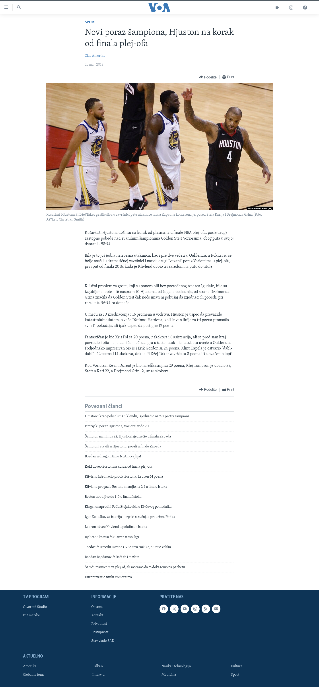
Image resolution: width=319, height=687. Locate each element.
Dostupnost (99, 632)
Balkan (97, 666)
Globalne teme (34, 674)
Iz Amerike (31, 615)
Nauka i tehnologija (176, 666)
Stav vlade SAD (102, 640)
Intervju (98, 674)
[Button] (208, 77)
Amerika (30, 666)
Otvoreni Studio (35, 607)
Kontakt (97, 615)
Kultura (236, 666)
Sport (90, 22)
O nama (97, 607)
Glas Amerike (95, 56)
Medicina (168, 674)
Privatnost (99, 624)
